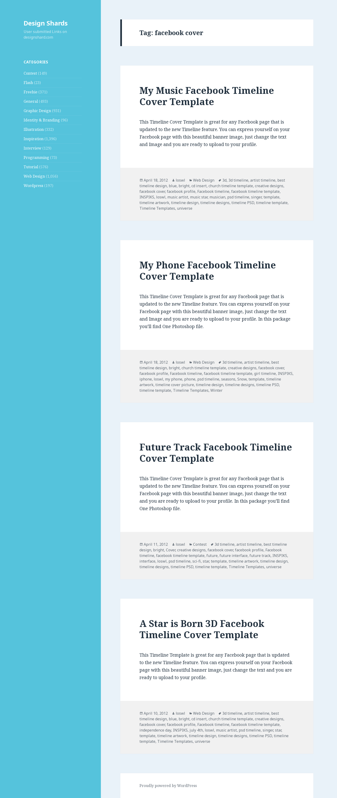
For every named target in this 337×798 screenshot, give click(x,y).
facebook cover (152, 191)
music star (199, 197)
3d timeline (238, 180)
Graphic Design (37, 110)
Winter (216, 390)
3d (224, 180)
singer (256, 197)
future (212, 555)
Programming (36, 157)
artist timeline (262, 180)
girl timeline (265, 373)
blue (173, 185)
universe (184, 208)
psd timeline (238, 197)
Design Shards (46, 23)
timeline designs (215, 202)
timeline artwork (154, 202)
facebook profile (181, 191)
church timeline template (231, 185)
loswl (180, 180)
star (206, 561)
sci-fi (196, 561)
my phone (173, 379)
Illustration (34, 129)
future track (260, 555)
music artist (177, 197)
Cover (170, 550)
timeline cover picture (174, 384)
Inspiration (34, 138)
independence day (155, 730)
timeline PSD (242, 202)
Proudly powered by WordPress (168, 785)
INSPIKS (146, 197)
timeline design (184, 202)
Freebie (30, 92)
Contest (30, 73)
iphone (145, 379)
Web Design (34, 176)
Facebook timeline (213, 191)
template (271, 197)
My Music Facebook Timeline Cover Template (206, 96)
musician (217, 197)
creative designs (269, 185)
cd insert (199, 185)
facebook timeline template (255, 191)
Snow (242, 379)
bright (184, 185)
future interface (234, 555)
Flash (28, 82)
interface (147, 561)
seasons (228, 379)
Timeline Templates (157, 208)
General (31, 101)
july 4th (196, 730)
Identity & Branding (42, 120)
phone (189, 379)
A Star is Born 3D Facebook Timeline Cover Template (201, 629)
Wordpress (33, 185)
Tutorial (31, 166)
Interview (32, 148)
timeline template (272, 202)
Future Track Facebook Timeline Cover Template (215, 452)
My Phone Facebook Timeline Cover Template (207, 270)
